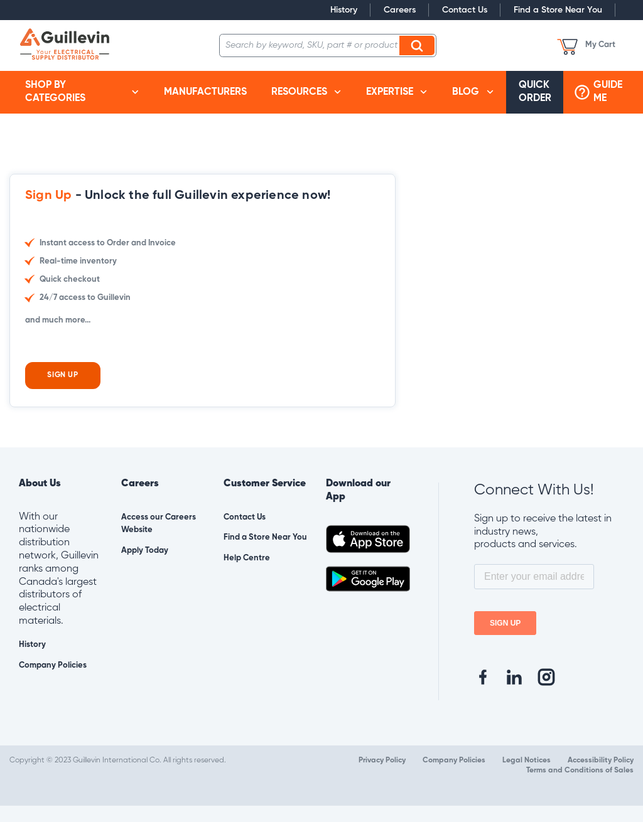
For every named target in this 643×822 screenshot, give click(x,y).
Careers (400, 10)
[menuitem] (82, 92)
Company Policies (53, 682)
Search (418, 45)
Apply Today (144, 567)
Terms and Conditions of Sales (580, 787)
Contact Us (464, 10)
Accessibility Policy (601, 777)
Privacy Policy (382, 777)
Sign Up (62, 391)
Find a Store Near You (558, 10)
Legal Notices (526, 777)
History (343, 10)
